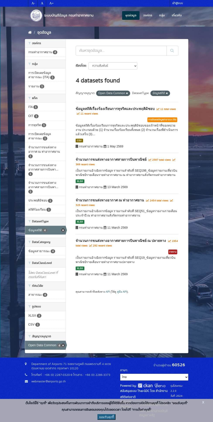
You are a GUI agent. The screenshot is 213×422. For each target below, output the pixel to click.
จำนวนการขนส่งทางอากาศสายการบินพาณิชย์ (111, 159)
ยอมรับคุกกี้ (106, 417)
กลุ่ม (162, 15)
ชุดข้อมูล (130, 15)
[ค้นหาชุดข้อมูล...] (121, 51)
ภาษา (123, 370)
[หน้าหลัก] (30, 32)
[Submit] (172, 51)
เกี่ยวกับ (177, 15)
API (108, 291)
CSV (79, 140)
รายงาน (172, 251)
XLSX (80, 181)
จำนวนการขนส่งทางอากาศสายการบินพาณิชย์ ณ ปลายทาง (121, 241)
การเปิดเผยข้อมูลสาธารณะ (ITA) (162, 119)
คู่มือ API (122, 291)
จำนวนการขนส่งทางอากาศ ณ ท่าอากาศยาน (110, 200)
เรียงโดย (81, 66)
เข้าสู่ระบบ (177, 3)
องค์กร (147, 15)
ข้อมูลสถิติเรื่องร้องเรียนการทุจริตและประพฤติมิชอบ (115, 109)
